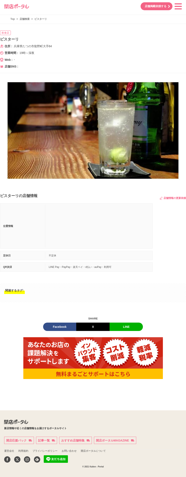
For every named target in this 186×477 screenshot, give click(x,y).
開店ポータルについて (93, 450)
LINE (126, 326)
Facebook (59, 326)
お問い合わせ (69, 450)
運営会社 (9, 450)
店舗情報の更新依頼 (173, 198)
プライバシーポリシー (44, 450)
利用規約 (23, 450)
